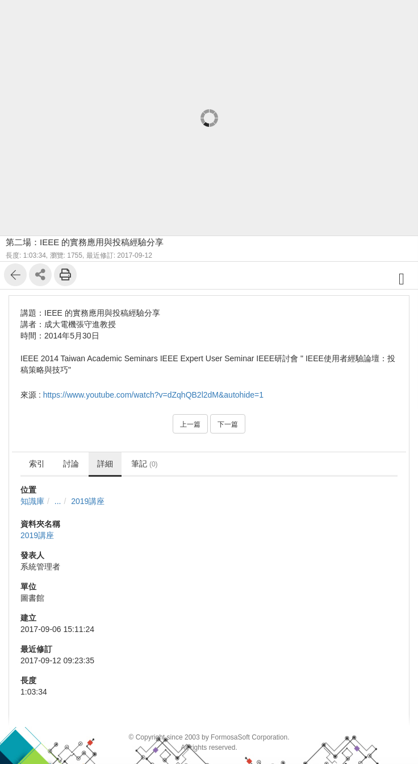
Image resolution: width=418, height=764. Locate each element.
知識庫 (32, 501)
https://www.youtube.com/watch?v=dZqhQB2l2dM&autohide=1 (153, 394)
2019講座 (87, 501)
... (58, 501)
